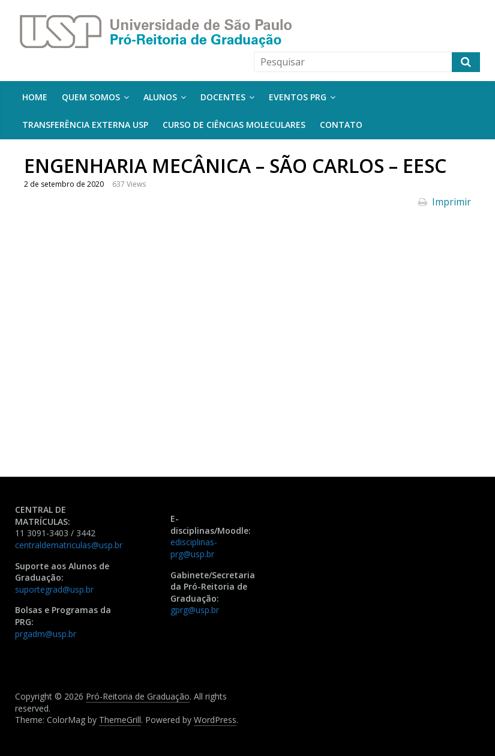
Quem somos (91, 97)
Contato (341, 124)
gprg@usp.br (194, 609)
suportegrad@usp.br (54, 589)
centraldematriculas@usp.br (68, 545)
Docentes (222, 97)
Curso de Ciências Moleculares (234, 124)
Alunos (160, 97)
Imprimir (444, 201)
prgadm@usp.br (45, 634)
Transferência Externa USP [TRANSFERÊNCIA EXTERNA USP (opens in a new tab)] (85, 124)
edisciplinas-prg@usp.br (193, 548)
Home (34, 97)
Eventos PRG (297, 97)
